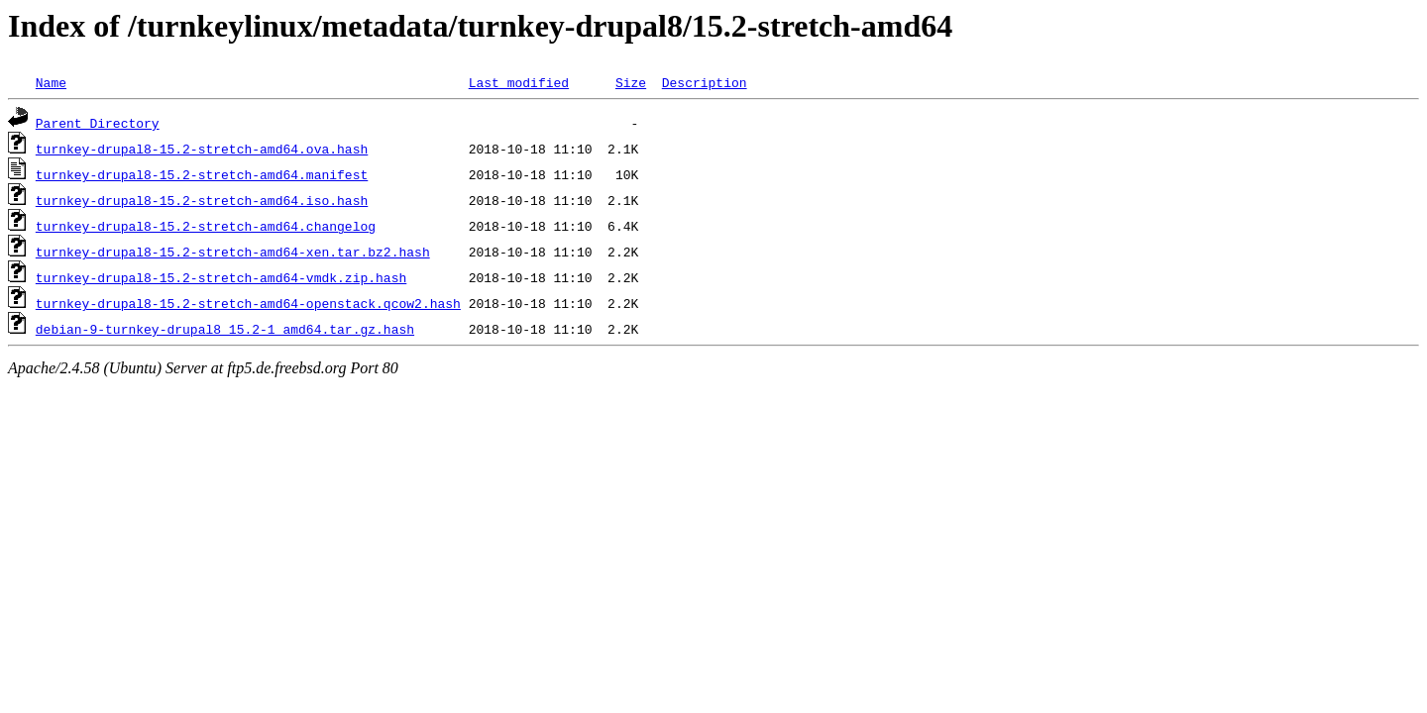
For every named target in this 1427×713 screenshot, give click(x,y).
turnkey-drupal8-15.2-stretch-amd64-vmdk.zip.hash (221, 277)
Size (630, 82)
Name (51, 82)
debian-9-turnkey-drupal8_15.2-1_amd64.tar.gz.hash (225, 329)
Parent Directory (98, 123)
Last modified (519, 82)
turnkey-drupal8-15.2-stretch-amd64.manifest (202, 174)
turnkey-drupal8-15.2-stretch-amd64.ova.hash (202, 148)
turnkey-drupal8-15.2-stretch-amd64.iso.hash (202, 200)
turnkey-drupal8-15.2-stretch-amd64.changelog (206, 226)
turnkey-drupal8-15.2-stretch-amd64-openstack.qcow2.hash (248, 303)
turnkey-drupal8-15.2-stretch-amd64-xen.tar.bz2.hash (233, 251)
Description (704, 82)
